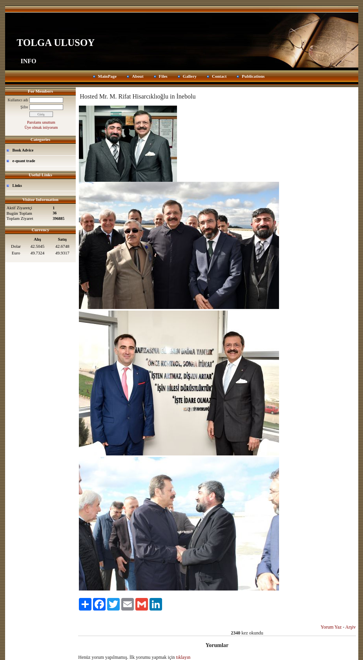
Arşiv (350, 627)
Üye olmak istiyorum (41, 127)
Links (17, 185)
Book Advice (23, 150)
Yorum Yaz (331, 627)
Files (163, 76)
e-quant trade (24, 161)
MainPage (107, 76)
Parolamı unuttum (41, 122)
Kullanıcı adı (18, 100)
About (137, 76)
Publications (253, 76)
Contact (219, 76)
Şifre (24, 107)
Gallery (190, 76)
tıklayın (183, 657)
